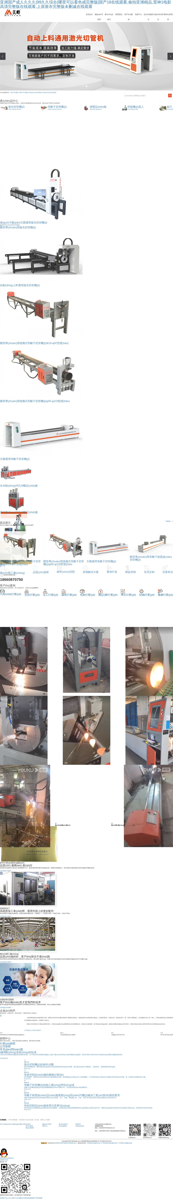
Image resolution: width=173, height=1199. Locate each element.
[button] (83, 86)
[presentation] (3, 56)
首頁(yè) (89, 14)
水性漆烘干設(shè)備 (26, 1120)
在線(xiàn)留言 (158, 16)
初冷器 (36, 1120)
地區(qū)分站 (7, 1124)
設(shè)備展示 (148, 16)
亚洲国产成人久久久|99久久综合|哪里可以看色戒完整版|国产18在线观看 (21, 1198)
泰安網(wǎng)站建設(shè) (110, 1143)
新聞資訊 (118, 14)
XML (24, 1124)
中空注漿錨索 (12, 1120)
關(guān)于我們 (99, 16)
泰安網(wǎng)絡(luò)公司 (94, 1143)
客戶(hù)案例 (128, 16)
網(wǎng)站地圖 (17, 1124)
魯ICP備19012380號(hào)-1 (69, 1143)
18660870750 (4, 1160)
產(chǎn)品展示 (109, 16)
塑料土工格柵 (45, 1120)
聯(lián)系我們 (30, 1128)
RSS (1, 1124)
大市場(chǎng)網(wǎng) (125, 1143)
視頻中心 (138, 14)
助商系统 (57, 1143)
